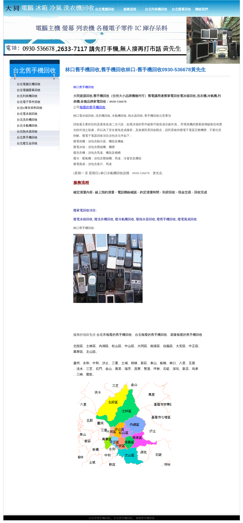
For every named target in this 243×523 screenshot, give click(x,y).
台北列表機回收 (156, 9)
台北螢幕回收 (181, 9)
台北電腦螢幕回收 (28, 90)
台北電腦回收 (104, 9)
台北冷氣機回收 (27, 125)
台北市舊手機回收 (99, 518)
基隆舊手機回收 (145, 518)
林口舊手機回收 (83, 87)
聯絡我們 (201, 9)
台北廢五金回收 (27, 143)
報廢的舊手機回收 (92, 107)
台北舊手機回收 (27, 137)
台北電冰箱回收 (27, 113)
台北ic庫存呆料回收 (30, 108)
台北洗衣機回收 (27, 119)
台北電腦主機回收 (28, 84)
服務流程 (129, 9)
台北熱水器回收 (27, 131)
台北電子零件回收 (28, 102)
